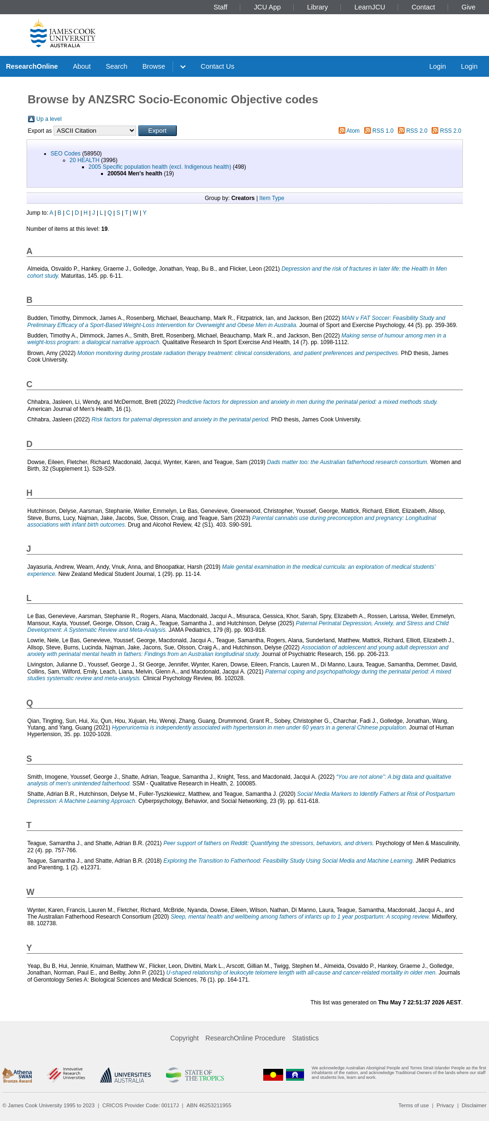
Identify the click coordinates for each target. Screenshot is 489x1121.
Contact (423, 7)
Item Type (271, 198)
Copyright (184, 1038)
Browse (153, 66)
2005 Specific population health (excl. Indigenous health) (160, 167)
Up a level (49, 119)
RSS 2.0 (416, 131)
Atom (353, 131)
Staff (220, 7)
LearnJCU (369, 7)
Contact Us (217, 66)
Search (117, 66)
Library (317, 7)
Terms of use (413, 1105)
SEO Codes (66, 153)
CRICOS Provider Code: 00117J (140, 1105)
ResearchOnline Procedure (245, 1038)
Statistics (305, 1038)
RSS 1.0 (383, 131)
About (82, 66)
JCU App (267, 7)
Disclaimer (474, 1105)
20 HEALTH (85, 160)
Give (468, 7)
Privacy (445, 1105)
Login (437, 66)
